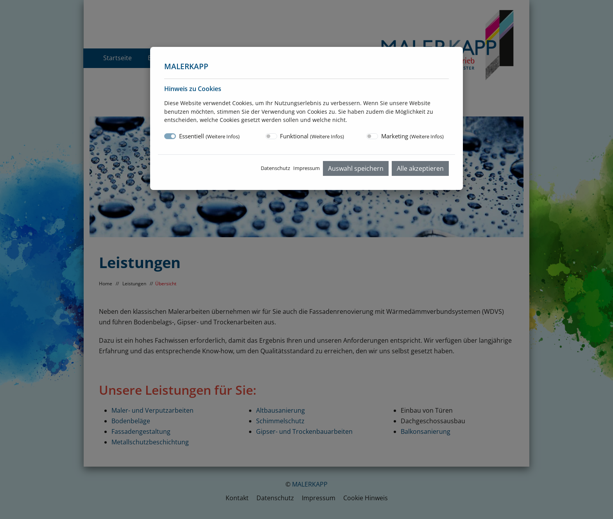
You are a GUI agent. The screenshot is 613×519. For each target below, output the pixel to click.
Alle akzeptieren (420, 168)
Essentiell (209, 136)
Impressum (306, 168)
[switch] (271, 136)
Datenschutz (275, 168)
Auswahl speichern (356, 168)
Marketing (412, 136)
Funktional (312, 136)
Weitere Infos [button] (222, 136)
